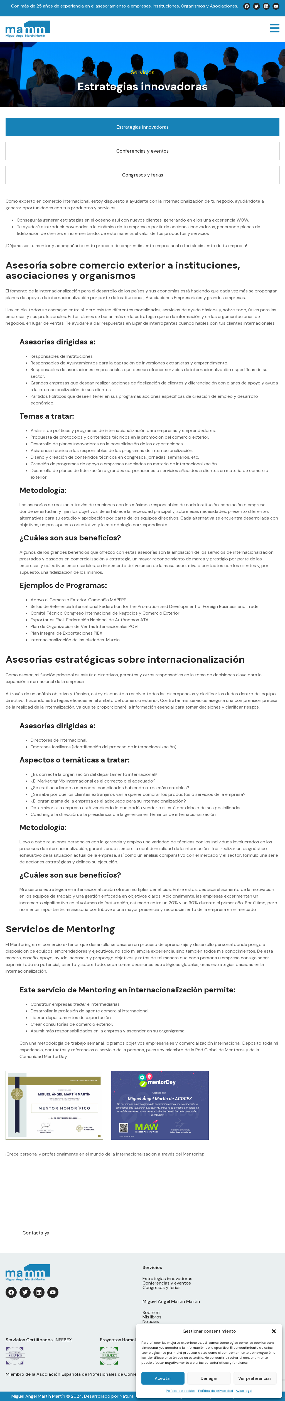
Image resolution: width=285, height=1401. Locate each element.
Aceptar (163, 1378)
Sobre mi (151, 1312)
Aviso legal (244, 1390)
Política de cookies (180, 1390)
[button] (274, 1331)
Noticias (150, 1321)
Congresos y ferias (142, 175)
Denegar (209, 1378)
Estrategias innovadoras (142, 127)
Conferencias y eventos (142, 151)
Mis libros (151, 1317)
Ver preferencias (255, 1378)
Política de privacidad (215, 1390)
